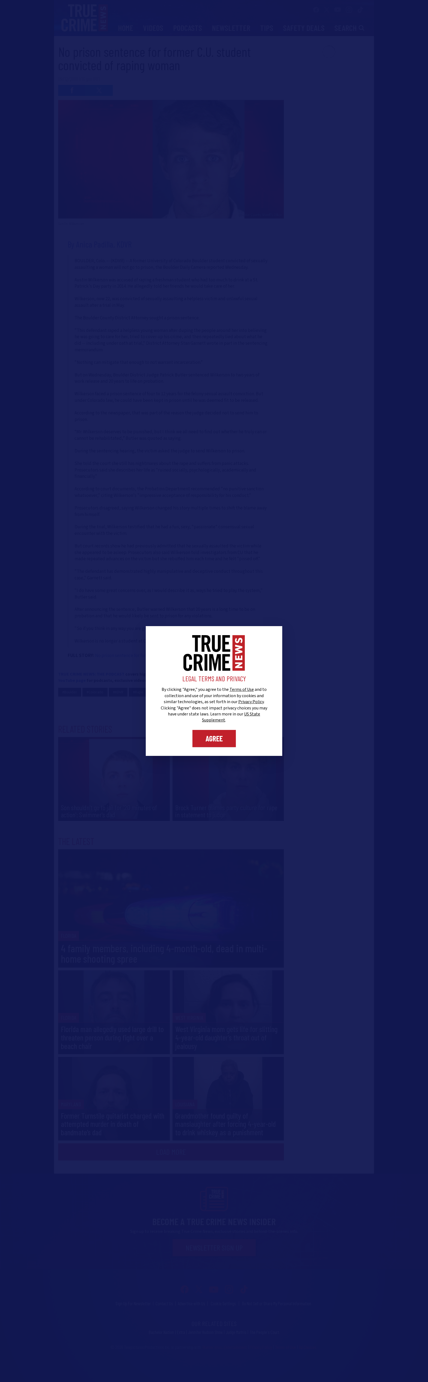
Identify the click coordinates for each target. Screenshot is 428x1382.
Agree (214, 738)
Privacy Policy (251, 702)
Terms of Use (242, 689)
